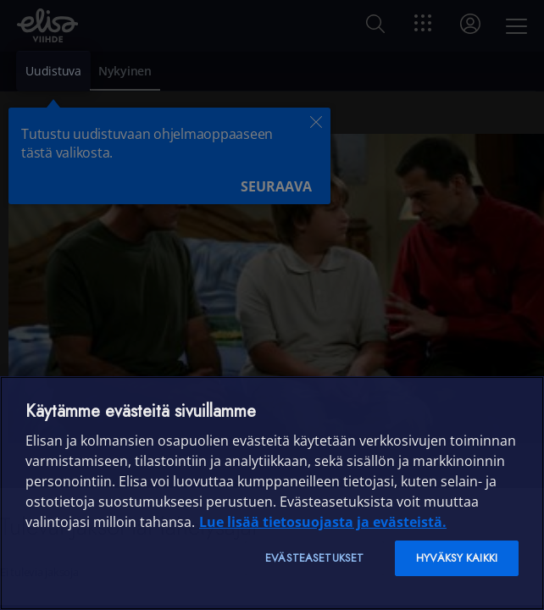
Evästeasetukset (314, 558)
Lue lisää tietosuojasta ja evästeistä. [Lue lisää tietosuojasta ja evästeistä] (323, 522)
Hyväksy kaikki (456, 558)
